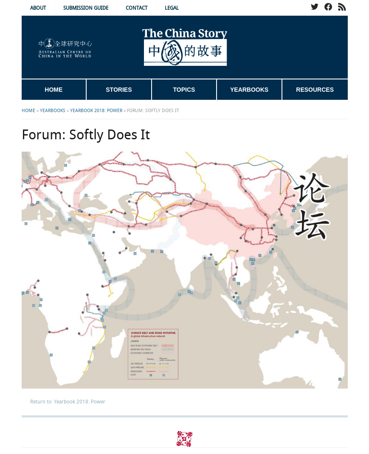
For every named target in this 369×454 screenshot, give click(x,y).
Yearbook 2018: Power (96, 110)
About (38, 8)
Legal (172, 8)
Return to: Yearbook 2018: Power (67, 402)
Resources (315, 89)
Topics (184, 89)
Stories (119, 89)
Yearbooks (249, 89)
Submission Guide (85, 8)
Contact (136, 8)
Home (53, 89)
